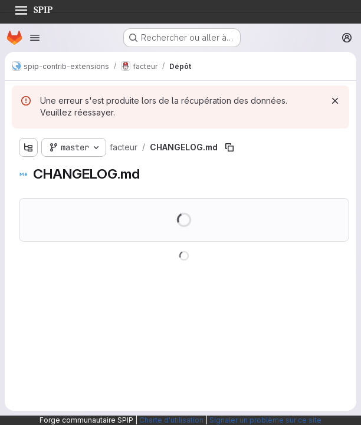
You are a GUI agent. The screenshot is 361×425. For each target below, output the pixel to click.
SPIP (33, 8)
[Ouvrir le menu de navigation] (34, 37)
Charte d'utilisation (171, 420)
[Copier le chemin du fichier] (229, 147)
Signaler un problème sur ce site (265, 420)
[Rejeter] (335, 101)
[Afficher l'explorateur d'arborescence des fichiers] (28, 147)
